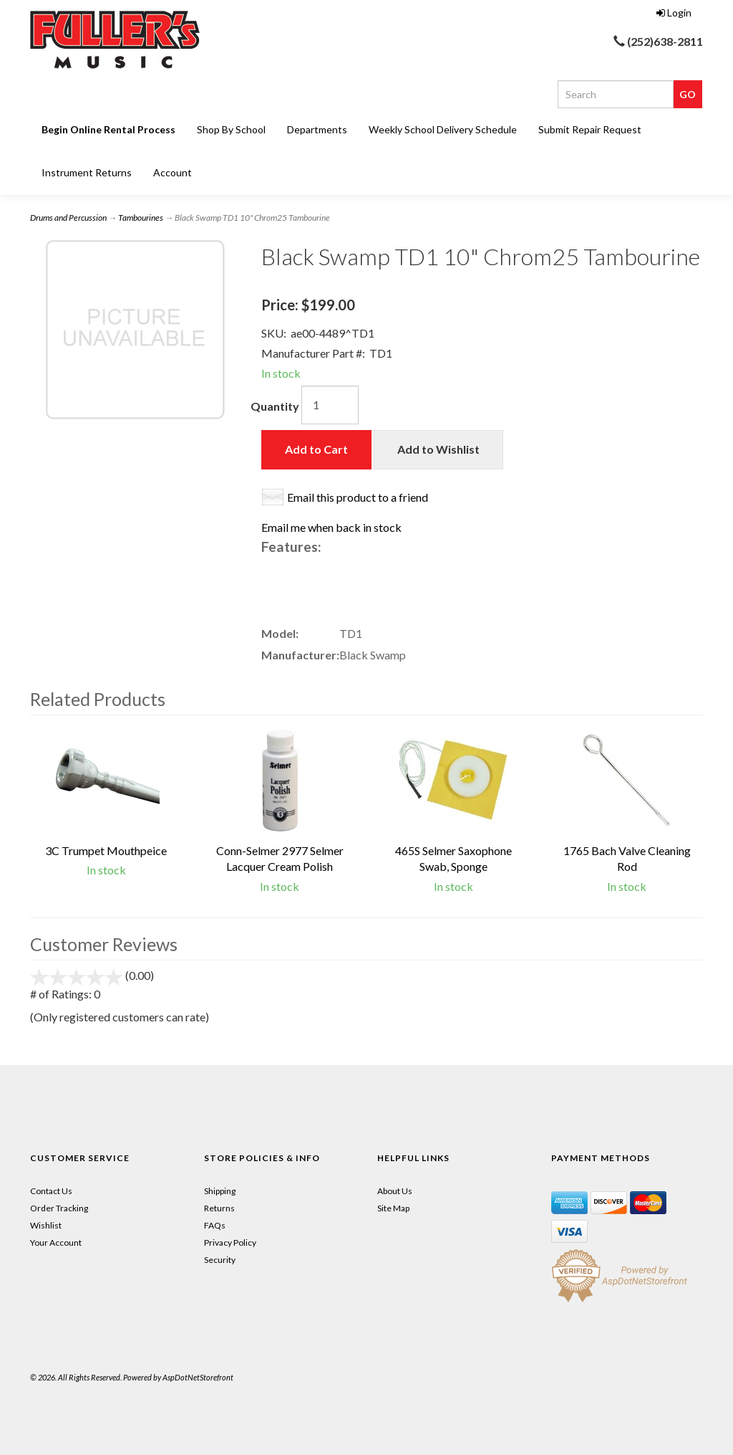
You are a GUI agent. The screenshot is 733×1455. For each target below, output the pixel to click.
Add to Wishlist (438, 449)
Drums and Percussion (68, 217)
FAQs (214, 1225)
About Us (394, 1191)
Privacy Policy (230, 1242)
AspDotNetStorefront (197, 1377)
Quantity (275, 406)
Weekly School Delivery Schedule (443, 129)
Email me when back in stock (331, 527)
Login (673, 12)
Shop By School (231, 129)
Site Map (393, 1208)
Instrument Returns (87, 172)
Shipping (220, 1191)
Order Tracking (59, 1208)
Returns (219, 1208)
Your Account (56, 1242)
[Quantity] (330, 405)
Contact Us (51, 1191)
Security (220, 1259)
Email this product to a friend (357, 497)
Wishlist (46, 1225)
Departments (317, 129)
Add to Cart (316, 449)
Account (172, 172)
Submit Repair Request (589, 129)
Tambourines (140, 217)
